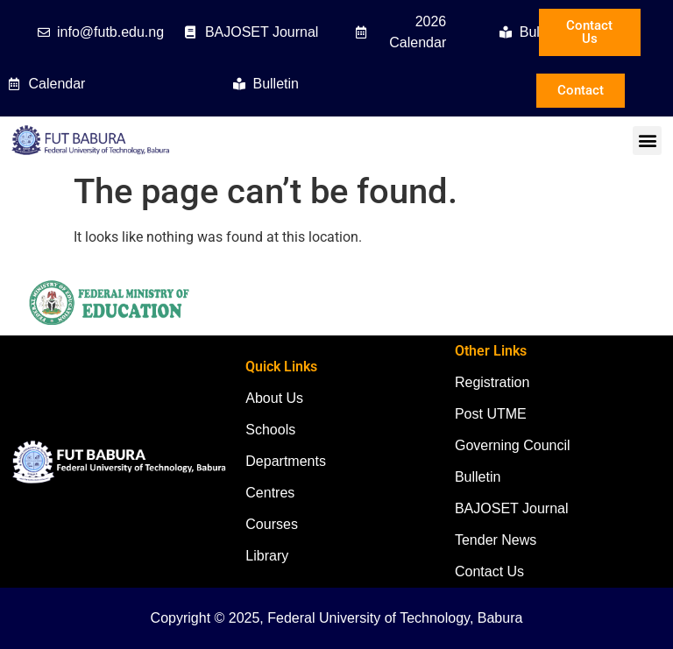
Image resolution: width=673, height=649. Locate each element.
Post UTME (491, 413)
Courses (271, 524)
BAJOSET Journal (512, 508)
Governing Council (512, 445)
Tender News (495, 540)
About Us (274, 398)
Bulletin (477, 476)
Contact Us (489, 571)
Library (266, 555)
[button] (647, 140)
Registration (492, 382)
